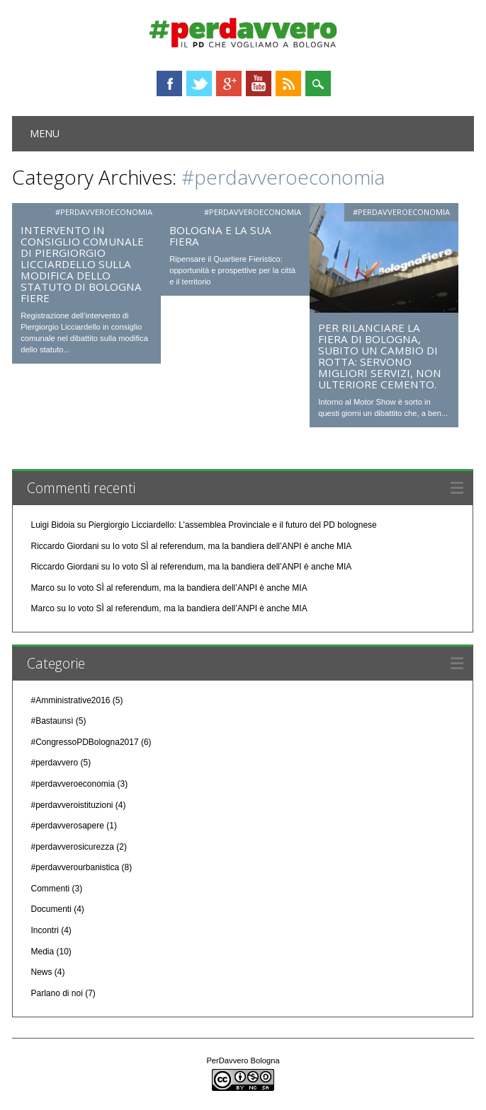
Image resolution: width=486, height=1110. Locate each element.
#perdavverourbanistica (74, 867)
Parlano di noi (56, 993)
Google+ (229, 83)
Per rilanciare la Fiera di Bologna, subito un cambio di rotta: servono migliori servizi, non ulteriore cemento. (379, 355)
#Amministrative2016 (70, 700)
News (41, 972)
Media (42, 951)
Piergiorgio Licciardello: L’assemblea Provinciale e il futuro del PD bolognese (233, 525)
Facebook (169, 83)
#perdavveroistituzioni (71, 805)
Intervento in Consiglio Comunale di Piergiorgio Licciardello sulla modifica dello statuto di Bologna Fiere (82, 264)
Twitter (199, 83)
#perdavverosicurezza (71, 847)
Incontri (44, 930)
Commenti (49, 889)
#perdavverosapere (66, 826)
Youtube (258, 83)
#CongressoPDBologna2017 (84, 742)
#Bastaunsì (51, 721)
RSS (288, 83)
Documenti (50, 909)
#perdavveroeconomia (103, 212)
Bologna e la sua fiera (220, 235)
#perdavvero (54, 763)
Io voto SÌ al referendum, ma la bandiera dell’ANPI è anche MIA (232, 546)
